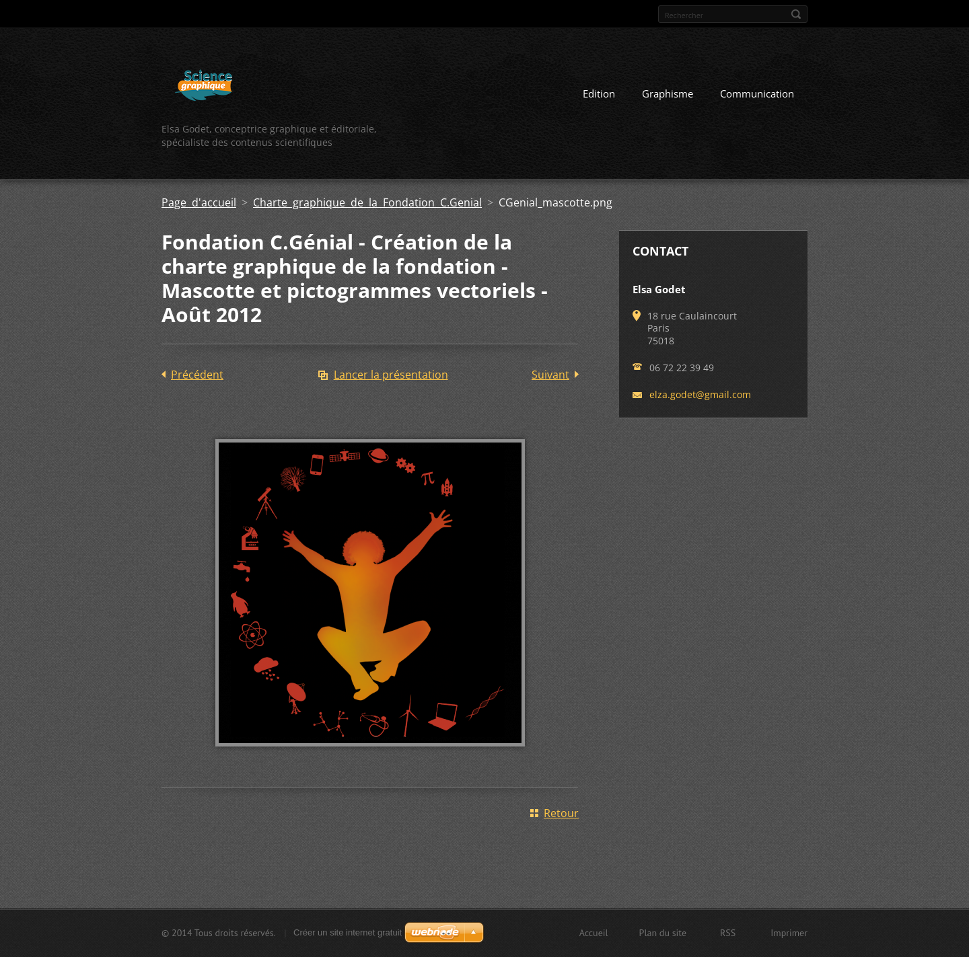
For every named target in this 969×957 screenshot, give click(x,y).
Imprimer (789, 933)
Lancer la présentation (391, 374)
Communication (757, 93)
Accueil (593, 933)
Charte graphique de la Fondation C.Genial (367, 202)
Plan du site (662, 933)
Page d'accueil (199, 202)
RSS (727, 933)
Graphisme (667, 93)
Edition (599, 93)
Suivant (550, 374)
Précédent (197, 374)
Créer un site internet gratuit (347, 932)
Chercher (796, 14)
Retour (561, 813)
